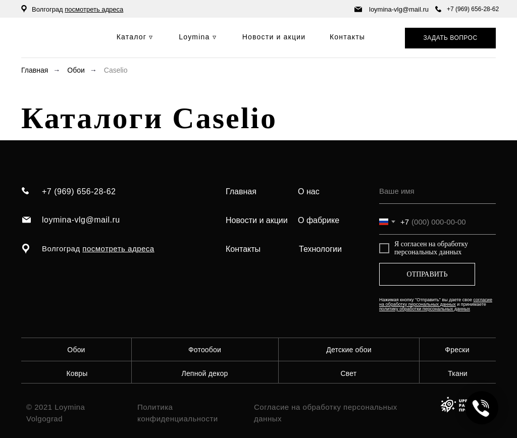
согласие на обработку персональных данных (435, 302)
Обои (76, 70)
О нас (309, 191)
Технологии (320, 249)
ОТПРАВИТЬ (427, 274)
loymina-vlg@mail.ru (399, 9)
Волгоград (77, 9)
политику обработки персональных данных (424, 308)
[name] (437, 191)
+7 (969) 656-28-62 (473, 9)
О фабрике (318, 220)
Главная (34, 70)
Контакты (243, 249)
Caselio (116, 70)
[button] (450, 38)
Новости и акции (257, 220)
